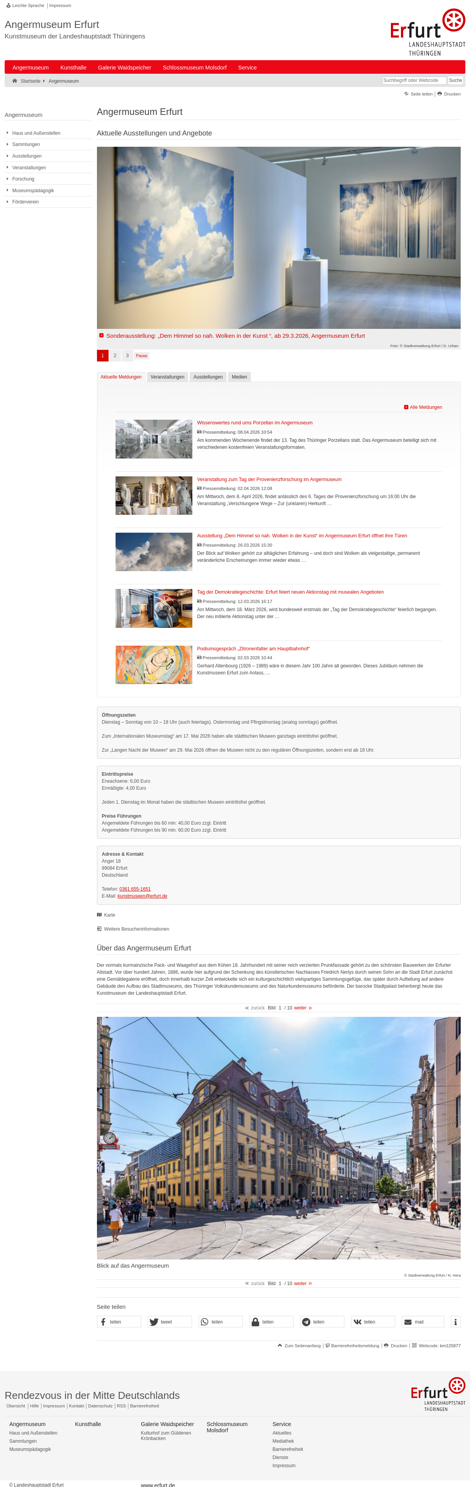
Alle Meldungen (426, 407)
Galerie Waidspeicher (124, 67)
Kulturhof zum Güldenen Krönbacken (166, 1435)
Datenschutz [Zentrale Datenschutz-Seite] (100, 1406)
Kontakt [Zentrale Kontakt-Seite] (76, 1406)
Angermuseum (30, 67)
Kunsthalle (73, 67)
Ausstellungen (208, 377)
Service (247, 67)
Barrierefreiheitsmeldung (355, 1345)
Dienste (281, 1457)
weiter (300, 1008)
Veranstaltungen (168, 377)
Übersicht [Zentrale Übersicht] (16, 1406)
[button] (119, 1322)
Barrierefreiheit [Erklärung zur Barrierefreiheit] (144, 1406)
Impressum (60, 5)
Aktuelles (282, 1433)
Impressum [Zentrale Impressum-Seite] (54, 1406)
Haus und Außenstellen (33, 1433)
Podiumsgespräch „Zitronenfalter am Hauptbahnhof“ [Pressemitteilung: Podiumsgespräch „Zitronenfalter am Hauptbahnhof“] (253, 648)
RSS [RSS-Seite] (121, 1406)
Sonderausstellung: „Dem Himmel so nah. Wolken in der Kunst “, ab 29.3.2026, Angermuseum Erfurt (235, 335)
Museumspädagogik (30, 1449)
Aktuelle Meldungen (119, 376)
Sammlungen (23, 1441)
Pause (141, 356)
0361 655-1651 (135, 889)
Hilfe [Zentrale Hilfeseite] (34, 1406)
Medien (239, 377)
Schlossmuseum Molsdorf (195, 67)
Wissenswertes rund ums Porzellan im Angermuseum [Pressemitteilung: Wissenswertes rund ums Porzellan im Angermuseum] (255, 423)
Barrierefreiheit (288, 1449)
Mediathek (283, 1441)
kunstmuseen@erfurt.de (142, 896)
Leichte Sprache (28, 5)
